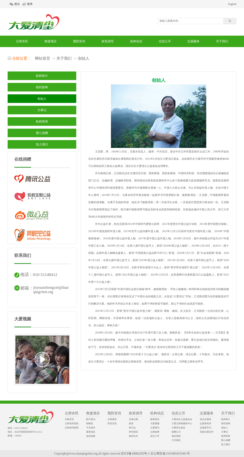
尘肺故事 (154, 432)
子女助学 (90, 427)
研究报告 (133, 432)
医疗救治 (90, 419)
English (232, 4)
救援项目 (50, 41)
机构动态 (136, 41)
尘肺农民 (22, 41)
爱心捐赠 (42, 133)
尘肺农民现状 (72, 423)
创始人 (83, 58)
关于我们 (222, 41)
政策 (131, 423)
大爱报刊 (154, 427)
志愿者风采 (205, 423)
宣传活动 (112, 423)
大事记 (42, 110)
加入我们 (42, 144)
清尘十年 (154, 436)
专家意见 (69, 419)
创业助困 (90, 436)
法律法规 (133, 419)
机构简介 (42, 75)
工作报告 (176, 440)
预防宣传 (79, 41)
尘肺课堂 (112, 419)
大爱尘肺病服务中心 (182, 423)
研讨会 (132, 427)
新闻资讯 (154, 419)
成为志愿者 (205, 419)
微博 (29, 4)
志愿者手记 (205, 427)
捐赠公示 (176, 432)
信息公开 (165, 41)
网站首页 (42, 58)
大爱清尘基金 (178, 427)
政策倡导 (108, 41)
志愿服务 (193, 41)
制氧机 (89, 423)
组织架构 (42, 87)
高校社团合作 (207, 432)
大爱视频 (22, 319)
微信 (17, 4)
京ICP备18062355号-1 (135, 453)
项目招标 (176, 436)
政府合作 (133, 436)
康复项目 (90, 432)
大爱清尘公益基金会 (182, 419)
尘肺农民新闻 (72, 427)
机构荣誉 (42, 121)
